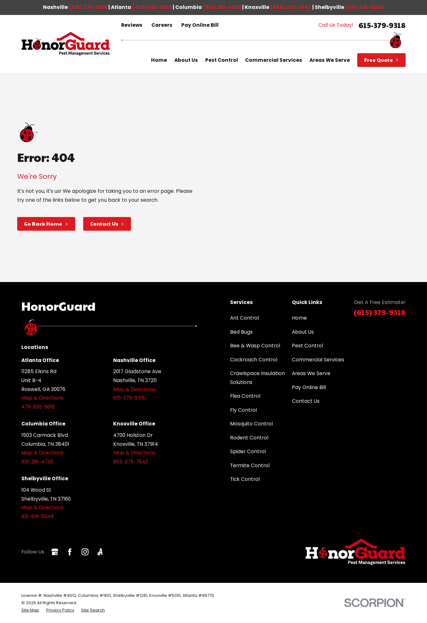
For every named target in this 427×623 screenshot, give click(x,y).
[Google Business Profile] (54, 551)
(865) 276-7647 (290, 7)
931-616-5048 (37, 516)
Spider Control (248, 451)
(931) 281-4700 (222, 7)
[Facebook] (69, 551)
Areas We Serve (311, 373)
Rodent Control (249, 437)
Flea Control (245, 396)
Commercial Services (318, 359)
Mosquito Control (251, 423)
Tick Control (245, 479)
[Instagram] (85, 551)
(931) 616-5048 (364, 7)
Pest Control (307, 345)
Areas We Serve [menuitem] (329, 60)
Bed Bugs (241, 332)
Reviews (131, 25)
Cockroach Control (253, 359)
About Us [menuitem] (186, 60)
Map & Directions (42, 398)
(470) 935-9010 (152, 7)
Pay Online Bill (200, 25)
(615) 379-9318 (88, 7)
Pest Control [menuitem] (221, 60)
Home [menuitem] (159, 60)
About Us (303, 332)
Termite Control (250, 465)
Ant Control (244, 318)
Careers (161, 25)
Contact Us (306, 401)
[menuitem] (30, 610)
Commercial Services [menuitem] (273, 60)
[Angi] (100, 551)
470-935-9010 (38, 406)
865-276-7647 (130, 461)
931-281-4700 (37, 461)
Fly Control (243, 410)
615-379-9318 (382, 25)
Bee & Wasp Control (255, 345)
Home (299, 318)
